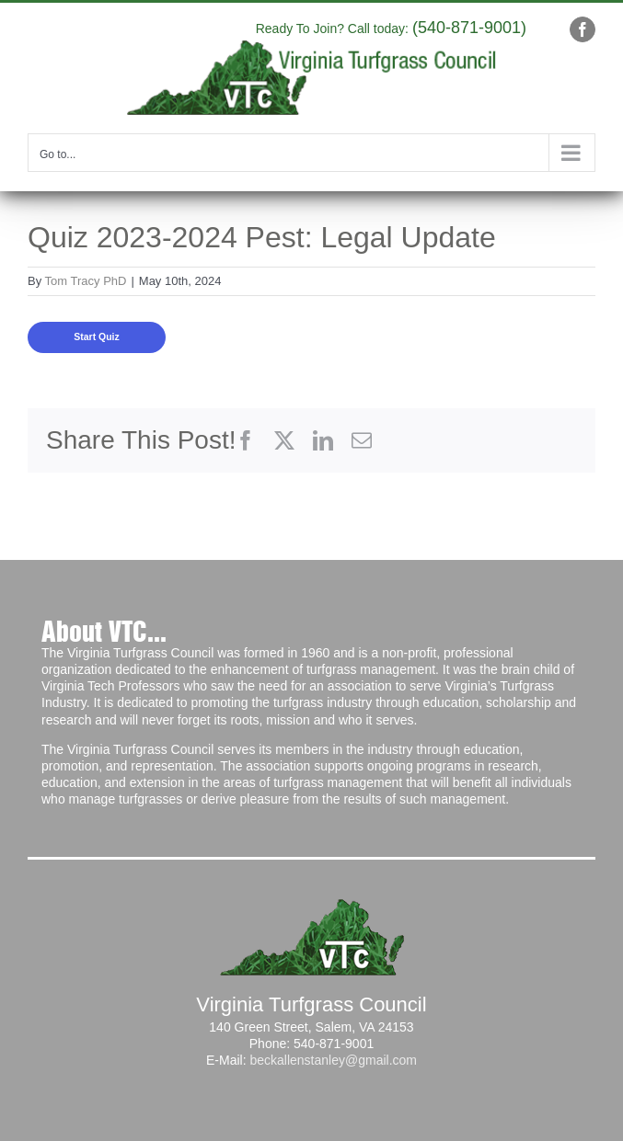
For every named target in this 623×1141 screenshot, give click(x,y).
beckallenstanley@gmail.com (333, 1060)
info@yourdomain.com (199, 24)
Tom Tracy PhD (86, 281)
